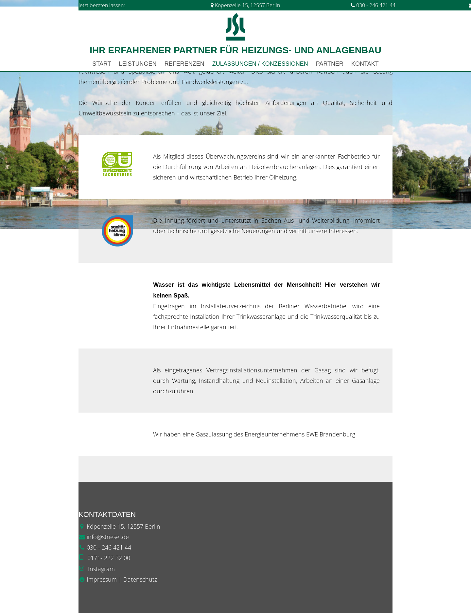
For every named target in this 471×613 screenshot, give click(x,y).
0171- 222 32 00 (108, 558)
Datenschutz (140, 579)
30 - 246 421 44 (110, 547)
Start (101, 63)
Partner (329, 63)
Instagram (101, 569)
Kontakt (365, 63)
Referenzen (184, 63)
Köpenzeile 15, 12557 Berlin (247, 5)
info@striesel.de (108, 537)
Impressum (102, 579)
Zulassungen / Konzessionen (260, 63)
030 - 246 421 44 (373, 5)
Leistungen (138, 63)
